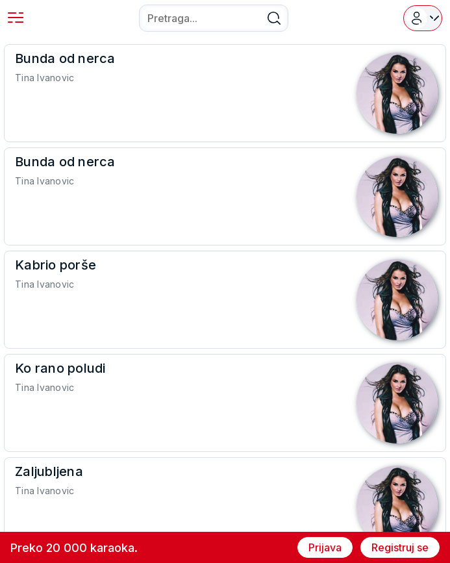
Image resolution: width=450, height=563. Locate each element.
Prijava (325, 547)
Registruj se (400, 547)
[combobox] (213, 18)
